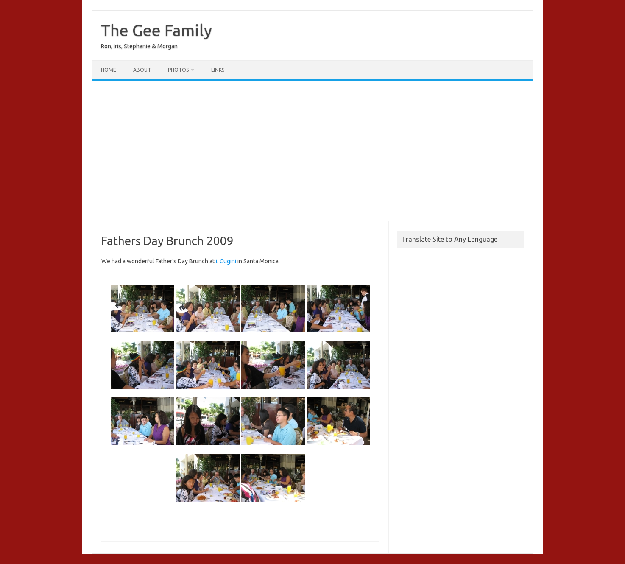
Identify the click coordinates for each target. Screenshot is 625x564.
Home (108, 70)
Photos (178, 70)
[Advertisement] (312, 151)
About (142, 70)
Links (217, 70)
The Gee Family (156, 30)
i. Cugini (226, 261)
